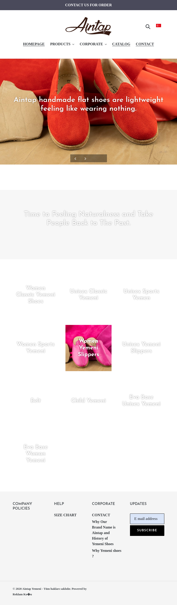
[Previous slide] (75, 158)
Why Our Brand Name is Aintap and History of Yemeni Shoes (103, 533)
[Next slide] (85, 158)
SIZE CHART (65, 515)
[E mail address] (147, 518)
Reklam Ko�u (22, 594)
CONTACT (101, 515)
